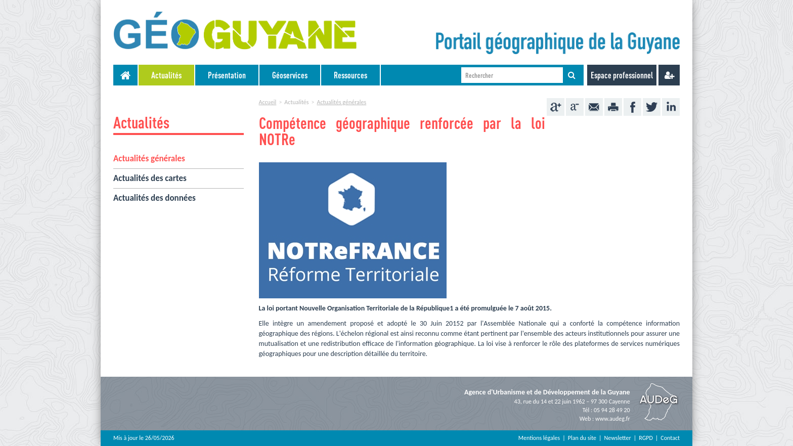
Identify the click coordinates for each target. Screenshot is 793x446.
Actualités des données (154, 198)
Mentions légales (539, 437)
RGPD (646, 437)
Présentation (227, 75)
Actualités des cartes (150, 178)
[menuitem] (167, 75)
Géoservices (289, 75)
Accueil (268, 102)
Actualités (166, 75)
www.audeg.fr (612, 418)
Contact (670, 437)
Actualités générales (149, 158)
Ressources (350, 75)
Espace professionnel (622, 75)
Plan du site (582, 437)
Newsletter (617, 437)
